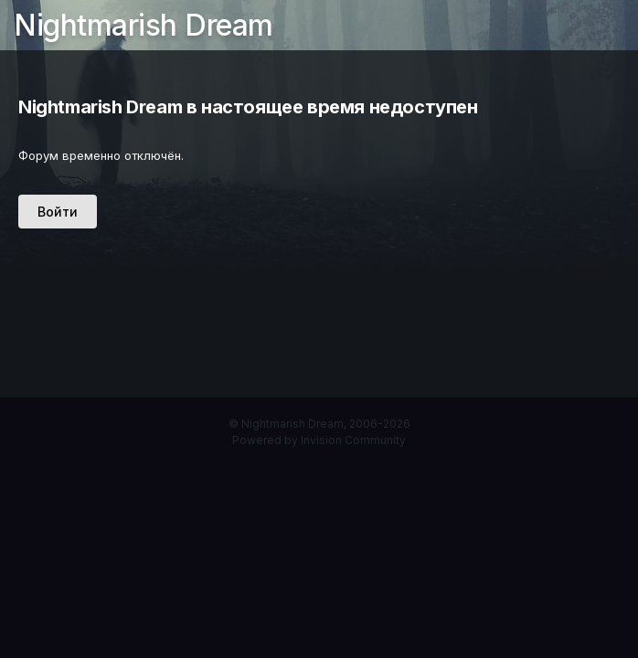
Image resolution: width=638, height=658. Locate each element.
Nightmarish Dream (143, 25)
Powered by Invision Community (319, 440)
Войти (57, 211)
